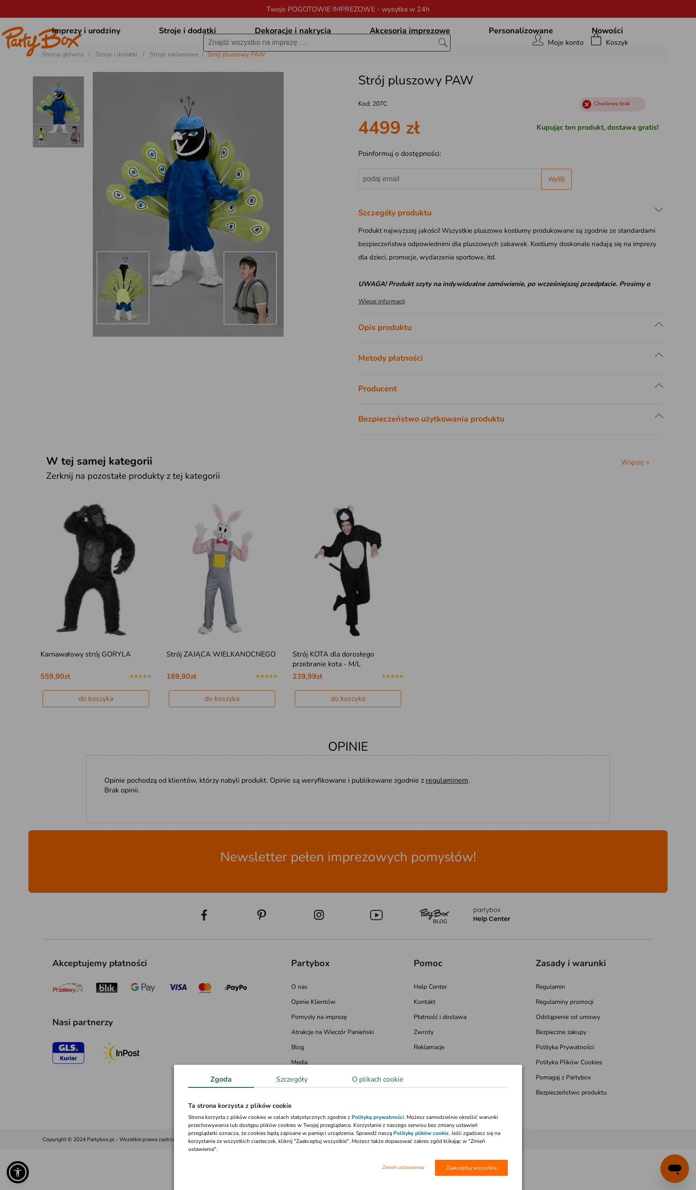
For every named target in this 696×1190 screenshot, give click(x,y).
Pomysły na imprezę (319, 1057)
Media (299, 1102)
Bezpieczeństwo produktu (571, 1133)
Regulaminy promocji (564, 1042)
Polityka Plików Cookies (569, 1102)
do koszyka (96, 739)
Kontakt (424, 1042)
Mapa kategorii (311, 1118)
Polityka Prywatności (565, 1087)
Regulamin (550, 1027)
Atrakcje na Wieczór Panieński (332, 1072)
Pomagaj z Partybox (563, 1118)
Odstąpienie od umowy (568, 1057)
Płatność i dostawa (440, 1057)
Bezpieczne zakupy (561, 1072)
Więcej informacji (381, 342)
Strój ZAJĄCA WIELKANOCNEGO (221, 695)
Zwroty (424, 1072)
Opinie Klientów (313, 1042)
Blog (297, 1087)
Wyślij (556, 219)
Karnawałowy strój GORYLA (85, 695)
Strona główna (62, 95)
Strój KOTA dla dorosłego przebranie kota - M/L (333, 699)
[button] (18, 1172)
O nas (299, 1027)
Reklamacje (429, 1087)
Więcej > (635, 503)
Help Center (430, 1027)
